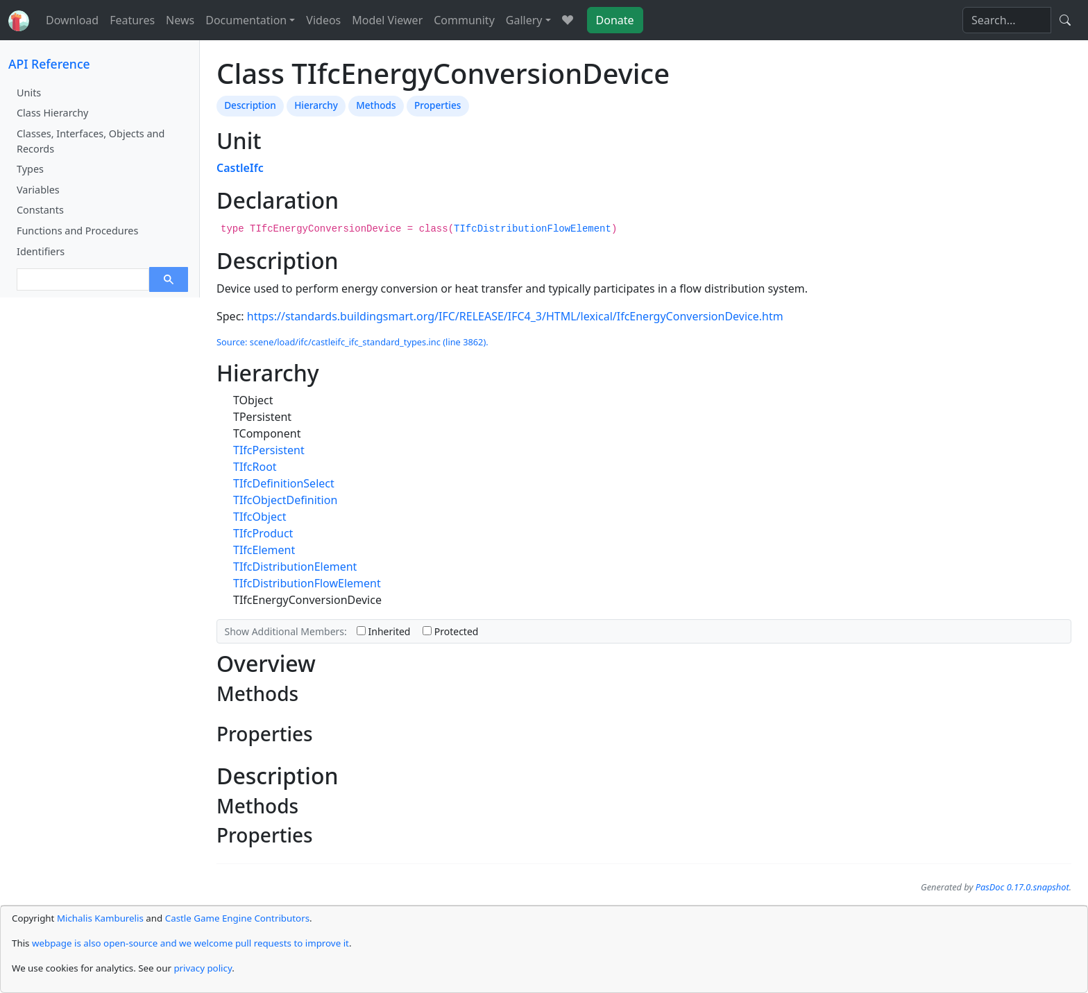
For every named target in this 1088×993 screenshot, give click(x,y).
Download (72, 20)
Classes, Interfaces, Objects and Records (90, 141)
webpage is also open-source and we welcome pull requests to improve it (190, 943)
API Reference (49, 63)
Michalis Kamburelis (100, 918)
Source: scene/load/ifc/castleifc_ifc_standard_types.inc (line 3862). (352, 342)
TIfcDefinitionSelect (283, 483)
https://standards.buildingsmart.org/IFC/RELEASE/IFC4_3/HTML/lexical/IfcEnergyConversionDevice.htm (515, 316)
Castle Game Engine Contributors (237, 918)
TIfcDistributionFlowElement (532, 228)
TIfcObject (259, 516)
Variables (38, 189)
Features (132, 20)
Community (464, 20)
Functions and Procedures (77, 230)
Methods (376, 105)
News (180, 20)
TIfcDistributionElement (295, 566)
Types (30, 168)
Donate (615, 20)
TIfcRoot (255, 466)
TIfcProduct (263, 533)
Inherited (384, 631)
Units (29, 92)
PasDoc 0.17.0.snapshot (1022, 887)
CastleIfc (240, 167)
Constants (40, 209)
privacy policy (202, 968)
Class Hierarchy (52, 112)
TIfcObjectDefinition (285, 500)
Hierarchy (316, 105)
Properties (437, 105)
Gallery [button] (524, 20)
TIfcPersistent (269, 450)
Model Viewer (387, 20)
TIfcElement (264, 550)
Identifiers (41, 251)
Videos (323, 20)
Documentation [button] (246, 20)
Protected (450, 631)
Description (250, 105)
